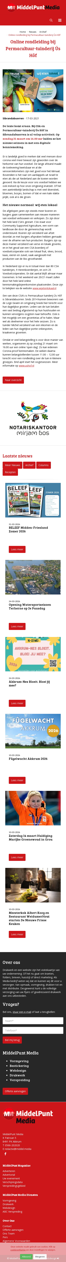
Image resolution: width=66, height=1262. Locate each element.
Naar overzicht (13, 380)
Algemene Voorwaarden (16, 1241)
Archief (29, 465)
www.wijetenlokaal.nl (44, 288)
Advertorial (9, 1174)
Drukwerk (8, 1204)
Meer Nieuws (12, 465)
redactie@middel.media (18, 1149)
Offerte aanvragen (15, 1091)
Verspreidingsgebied (14, 1185)
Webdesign (9, 1208)
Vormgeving (9, 1200)
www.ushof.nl (26, 365)
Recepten (10, 472)
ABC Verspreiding (12, 1211)
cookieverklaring (18, 1249)
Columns (44, 465)
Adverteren (9, 1171)
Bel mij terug (12, 1040)
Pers (5, 1237)
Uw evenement (11, 1178)
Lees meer (17, 549)
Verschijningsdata (13, 1182)
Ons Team (9, 1233)
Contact (7, 1226)
